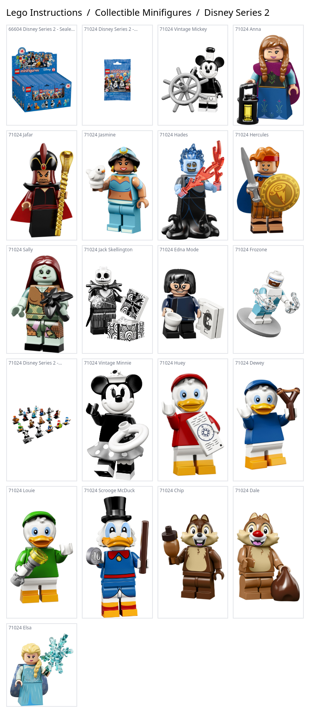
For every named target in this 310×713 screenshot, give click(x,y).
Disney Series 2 (236, 12)
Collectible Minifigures (143, 12)
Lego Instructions (44, 12)
